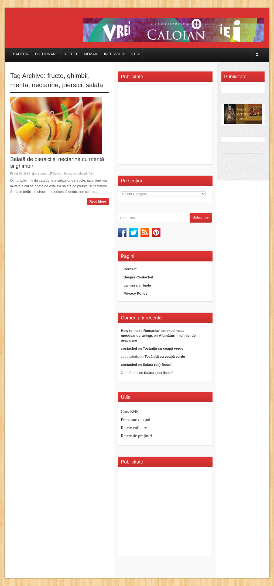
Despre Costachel (138, 277)
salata (94, 84)
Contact (130, 269)
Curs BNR (130, 411)
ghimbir (77, 75)
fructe (55, 75)
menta (19, 84)
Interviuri (114, 54)
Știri (136, 54)
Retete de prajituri (136, 436)
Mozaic (91, 54)
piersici (72, 84)
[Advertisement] (166, 125)
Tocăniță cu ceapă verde (163, 348)
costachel (41, 173)
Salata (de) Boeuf (157, 365)
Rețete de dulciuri (75, 173)
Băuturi (21, 54)
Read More (98, 201)
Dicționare (46, 54)
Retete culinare (134, 427)
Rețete (71, 54)
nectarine (45, 84)
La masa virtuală (137, 285)
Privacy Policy (135, 293)
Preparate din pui (135, 419)
